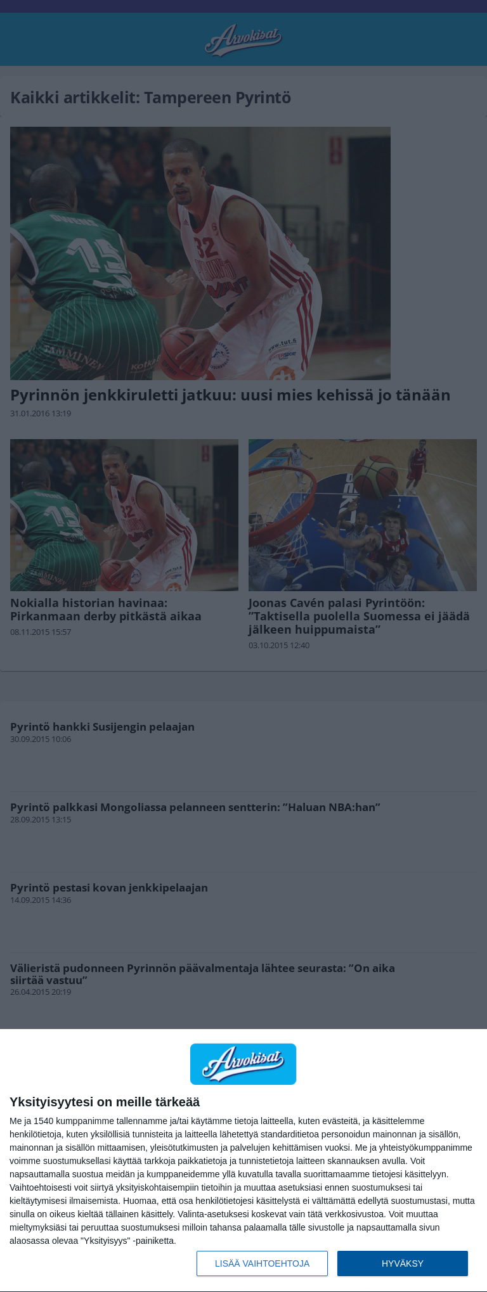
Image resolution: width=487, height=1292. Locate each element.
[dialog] (243, 1161)
